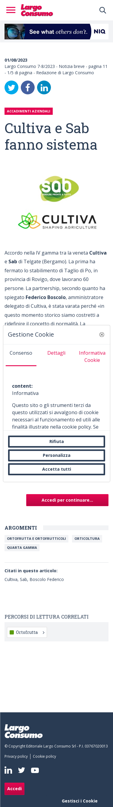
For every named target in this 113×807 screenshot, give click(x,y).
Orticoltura (87, 538)
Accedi (14, 788)
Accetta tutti (56, 469)
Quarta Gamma (22, 547)
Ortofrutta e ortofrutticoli (36, 538)
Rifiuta (56, 441)
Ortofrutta (30, 632)
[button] (102, 334)
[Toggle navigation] (13, 10)
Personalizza (57, 455)
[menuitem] (17, 756)
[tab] (21, 355)
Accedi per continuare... (67, 500)
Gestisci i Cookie (80, 801)
